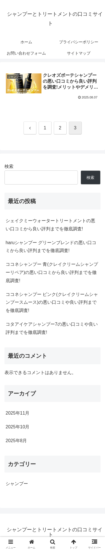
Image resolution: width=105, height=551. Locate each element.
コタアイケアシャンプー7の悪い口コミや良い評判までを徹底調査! (52, 328)
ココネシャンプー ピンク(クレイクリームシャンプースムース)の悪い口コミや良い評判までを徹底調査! (52, 302)
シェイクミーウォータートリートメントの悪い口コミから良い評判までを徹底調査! (50, 224)
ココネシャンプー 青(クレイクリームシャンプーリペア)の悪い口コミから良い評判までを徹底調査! (52, 272)
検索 (8, 166)
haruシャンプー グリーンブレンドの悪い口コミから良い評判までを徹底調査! (51, 246)
